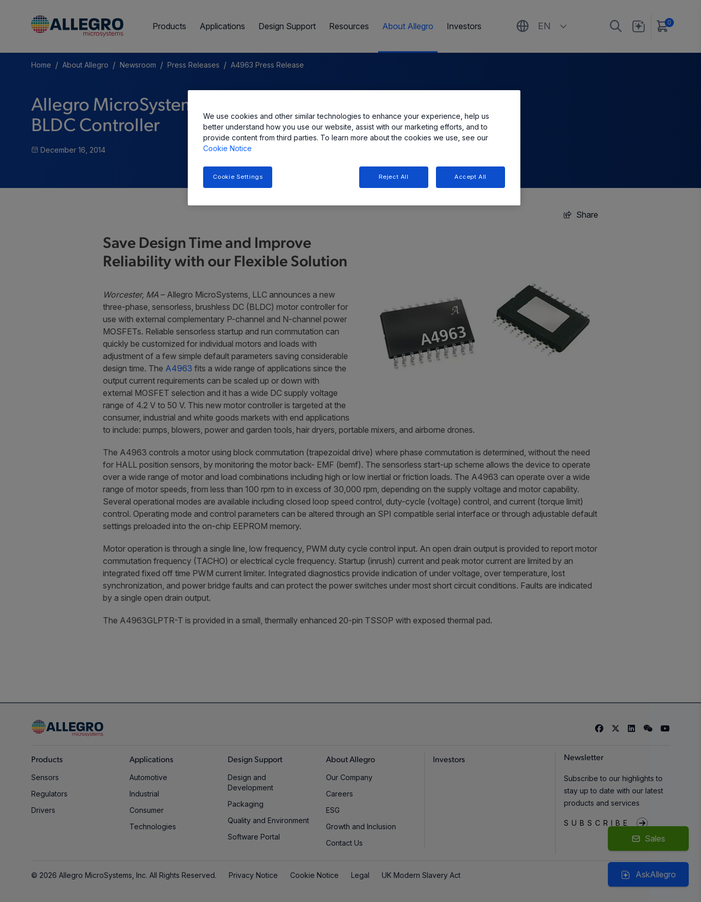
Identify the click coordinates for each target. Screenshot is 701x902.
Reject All (394, 176)
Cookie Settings (238, 176)
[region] (354, 147)
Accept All (470, 176)
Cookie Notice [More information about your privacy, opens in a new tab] (227, 148)
